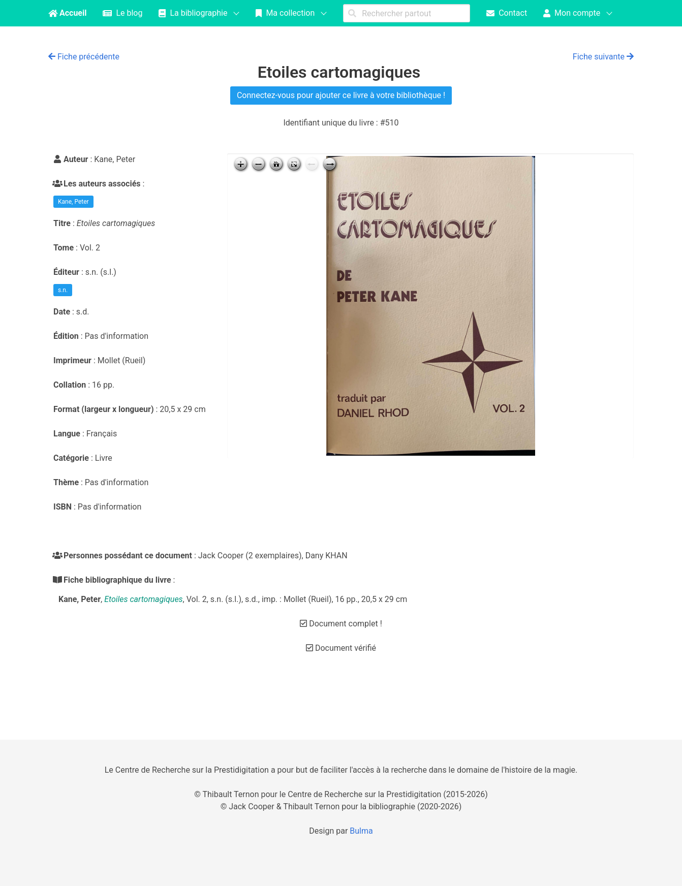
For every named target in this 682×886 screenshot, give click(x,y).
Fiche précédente (83, 56)
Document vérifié (341, 648)
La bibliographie (193, 13)
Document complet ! (341, 623)
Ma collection (285, 13)
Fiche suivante (603, 56)
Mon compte (571, 13)
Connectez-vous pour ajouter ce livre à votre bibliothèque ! (341, 95)
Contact (506, 13)
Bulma (361, 831)
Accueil (67, 13)
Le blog (122, 13)
